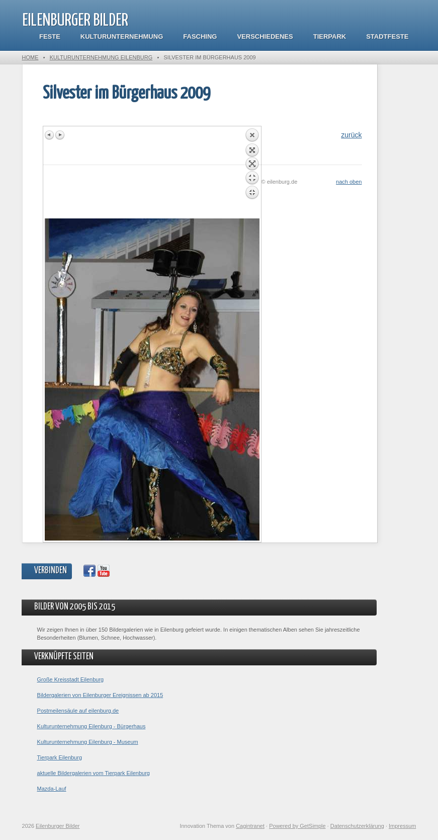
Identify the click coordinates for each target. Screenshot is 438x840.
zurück (351, 135)
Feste (49, 36)
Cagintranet (250, 826)
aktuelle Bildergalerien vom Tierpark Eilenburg (93, 773)
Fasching (200, 36)
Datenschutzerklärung (357, 826)
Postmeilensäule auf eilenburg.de (78, 711)
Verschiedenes (265, 36)
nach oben (349, 182)
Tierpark (329, 36)
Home (30, 57)
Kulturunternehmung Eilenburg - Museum (87, 742)
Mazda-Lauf (51, 789)
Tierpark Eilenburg (59, 757)
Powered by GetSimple (297, 826)
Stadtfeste (387, 36)
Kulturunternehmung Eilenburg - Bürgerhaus (91, 726)
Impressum (402, 826)
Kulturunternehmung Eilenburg (101, 57)
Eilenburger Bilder (75, 21)
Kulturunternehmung (121, 36)
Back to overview (251, 173)
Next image (60, 135)
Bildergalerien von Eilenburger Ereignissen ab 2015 (100, 695)
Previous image (50, 135)
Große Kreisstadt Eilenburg (70, 679)
